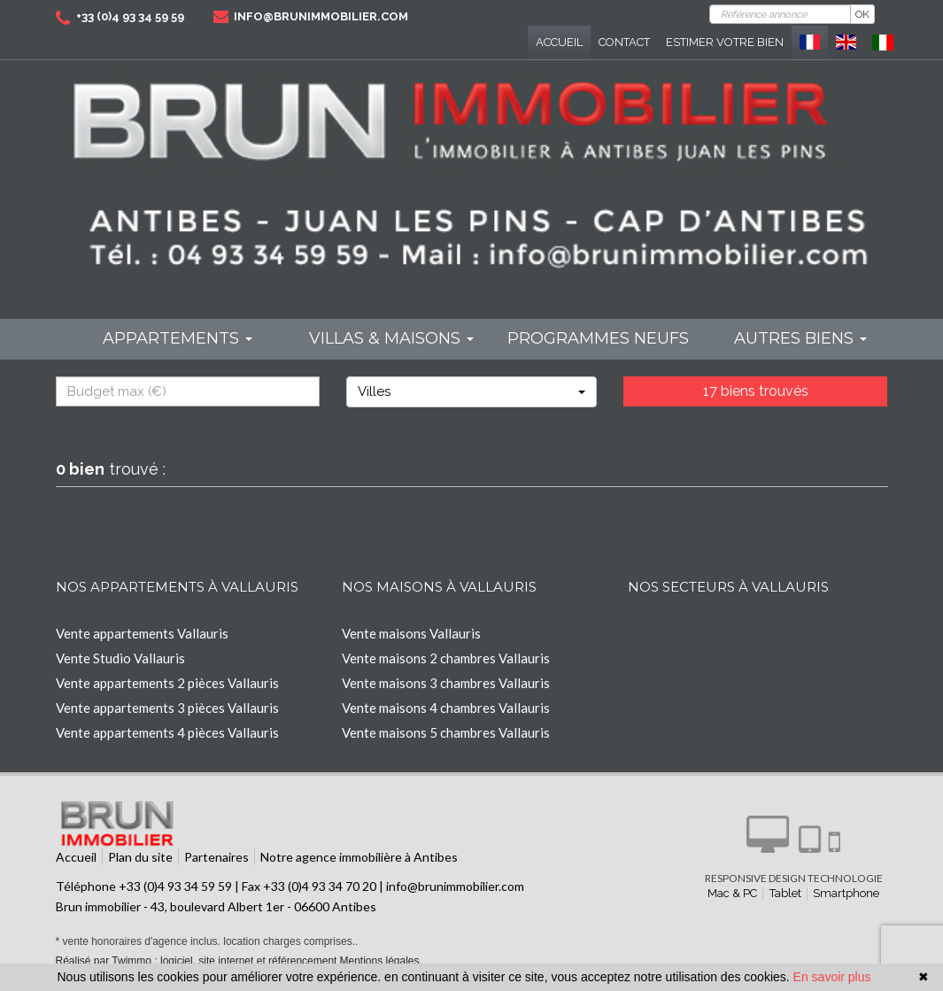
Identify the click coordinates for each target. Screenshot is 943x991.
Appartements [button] (177, 338)
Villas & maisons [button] (391, 338)
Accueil (559, 42)
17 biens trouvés (755, 391)
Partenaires (216, 856)
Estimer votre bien (725, 42)
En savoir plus (832, 977)
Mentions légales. (380, 961)
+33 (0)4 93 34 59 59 (130, 16)
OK (862, 14)
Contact (624, 42)
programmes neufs (598, 338)
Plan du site (140, 856)
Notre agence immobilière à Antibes (359, 856)
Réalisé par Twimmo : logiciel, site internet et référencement (196, 961)
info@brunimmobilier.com (321, 16)
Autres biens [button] (800, 338)
